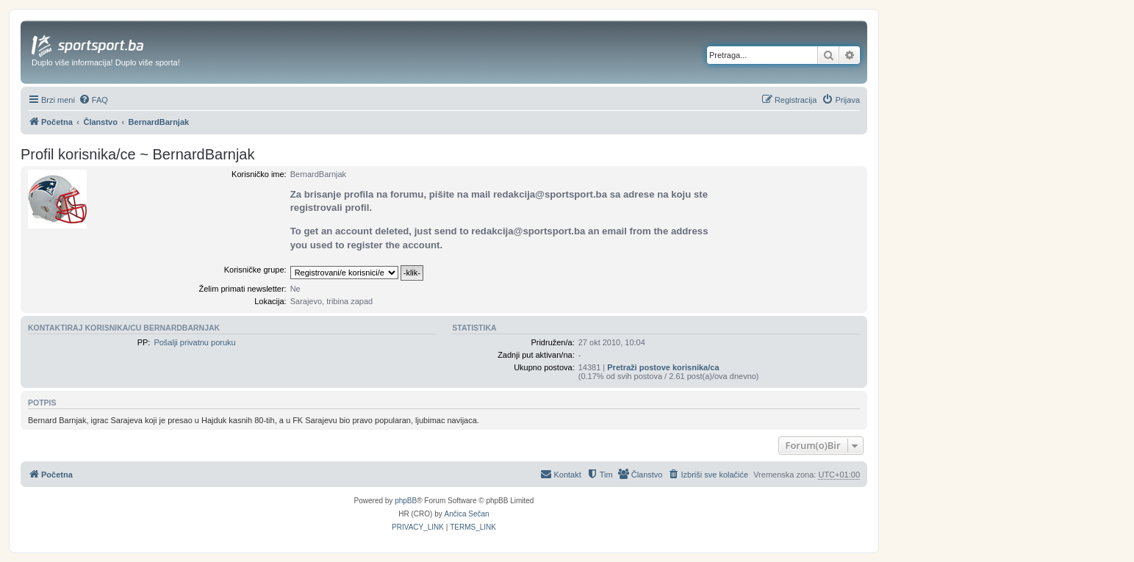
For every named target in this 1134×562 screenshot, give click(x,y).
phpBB (406, 501)
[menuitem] (93, 100)
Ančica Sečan (467, 514)
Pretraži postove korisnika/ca (663, 367)
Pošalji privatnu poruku (194, 342)
